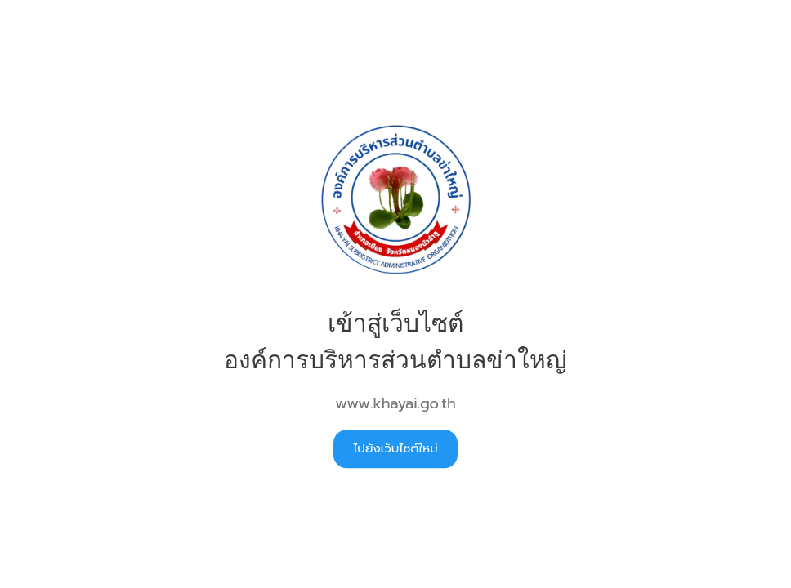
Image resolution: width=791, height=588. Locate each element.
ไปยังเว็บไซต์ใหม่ (395, 448)
